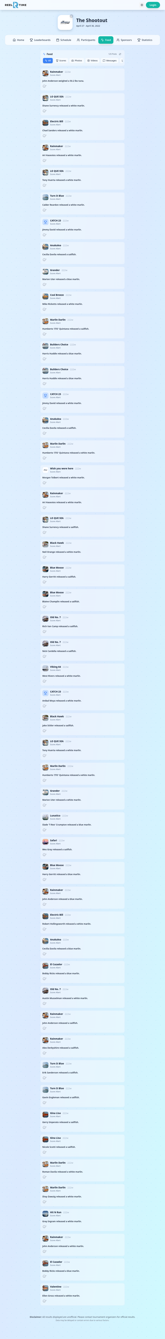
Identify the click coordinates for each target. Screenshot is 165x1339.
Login (153, 5)
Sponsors (124, 40)
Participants (86, 40)
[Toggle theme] (142, 5)
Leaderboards (40, 40)
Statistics (144, 40)
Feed (106, 40)
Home (18, 40)
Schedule (63, 40)
